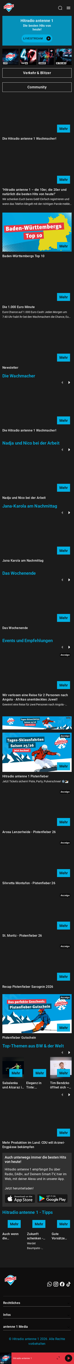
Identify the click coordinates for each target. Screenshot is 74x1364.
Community (37, 87)
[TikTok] (68, 1284)
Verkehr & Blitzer (37, 73)
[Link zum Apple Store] (20, 1199)
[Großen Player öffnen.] (58, 1358)
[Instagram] (55, 1284)
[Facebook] (62, 1284)
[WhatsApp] (49, 1284)
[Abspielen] (68, 1358)
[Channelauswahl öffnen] (60, 8)
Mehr (63, 129)
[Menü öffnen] (68, 8)
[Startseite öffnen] (8, 8)
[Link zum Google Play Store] (52, 1199)
